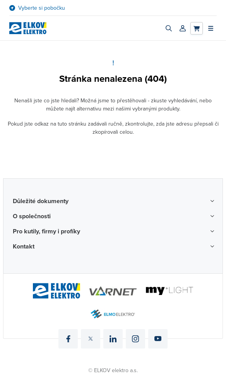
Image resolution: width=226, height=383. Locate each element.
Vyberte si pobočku (41, 8)
